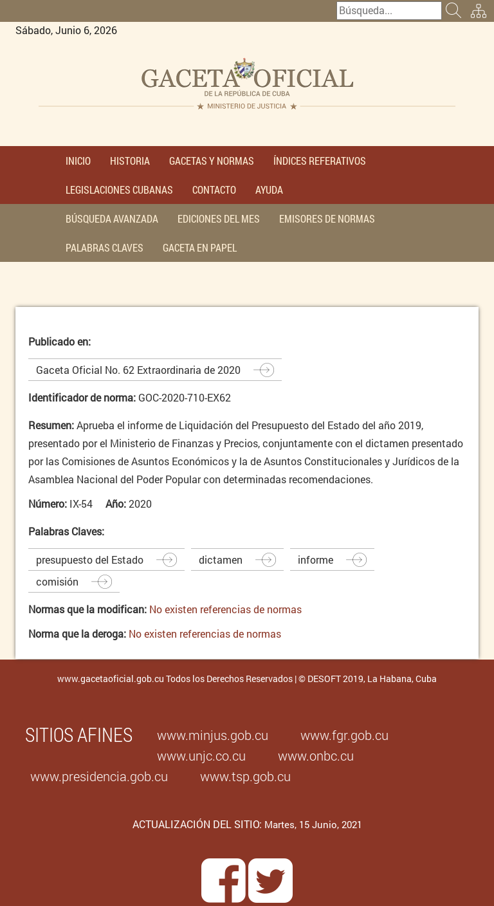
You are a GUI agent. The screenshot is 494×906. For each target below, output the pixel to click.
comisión (57, 581)
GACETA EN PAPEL (200, 247)
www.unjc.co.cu (201, 755)
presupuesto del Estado (89, 559)
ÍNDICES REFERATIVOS (319, 160)
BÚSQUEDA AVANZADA (112, 218)
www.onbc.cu (316, 755)
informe (315, 559)
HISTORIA (130, 160)
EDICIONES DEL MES (219, 218)
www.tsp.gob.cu (245, 776)
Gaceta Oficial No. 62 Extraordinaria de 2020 (138, 369)
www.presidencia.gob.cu (99, 776)
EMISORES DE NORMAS (327, 218)
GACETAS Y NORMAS (211, 160)
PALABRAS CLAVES (104, 247)
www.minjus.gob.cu (212, 734)
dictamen (220, 559)
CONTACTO (214, 189)
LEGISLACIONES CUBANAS (119, 189)
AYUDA (269, 189)
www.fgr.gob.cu (344, 734)
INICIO (78, 160)
